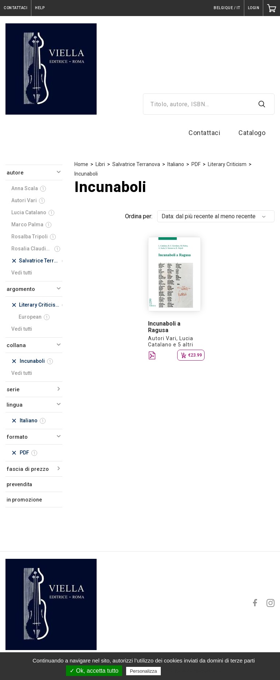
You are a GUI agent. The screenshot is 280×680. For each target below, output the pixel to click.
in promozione (24, 500)
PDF (196, 164)
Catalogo (251, 133)
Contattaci (204, 133)
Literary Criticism (227, 164)
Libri (100, 164)
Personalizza (143, 671)
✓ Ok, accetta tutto (94, 671)
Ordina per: (138, 216)
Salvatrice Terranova (136, 164)
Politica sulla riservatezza (193, 671)
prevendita (19, 484)
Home (81, 164)
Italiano (175, 164)
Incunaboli (86, 174)
